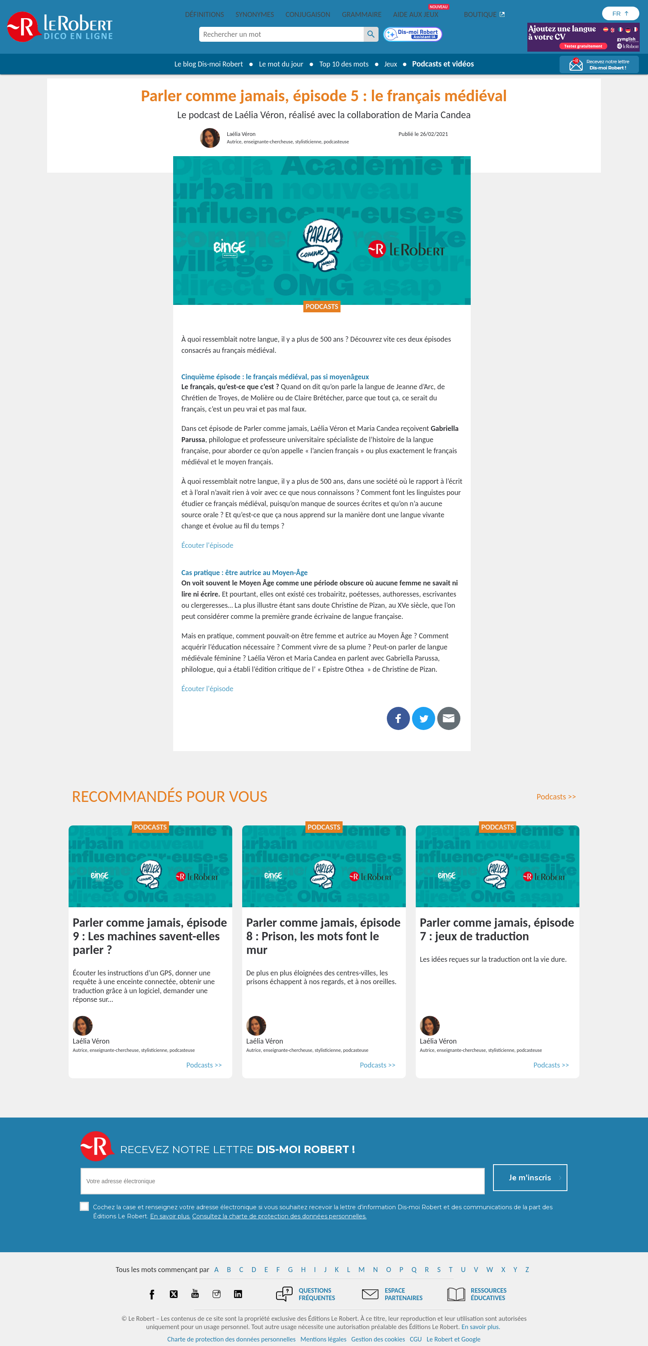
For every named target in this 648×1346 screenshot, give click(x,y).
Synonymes (255, 14)
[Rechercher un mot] (371, 34)
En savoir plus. (481, 1325)
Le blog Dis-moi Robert (204, 64)
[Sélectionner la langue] (620, 13)
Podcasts (321, 306)
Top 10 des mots (339, 64)
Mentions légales (323, 1337)
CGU (416, 1337)
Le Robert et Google (453, 1337)
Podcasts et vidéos (444, 63)
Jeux (387, 64)
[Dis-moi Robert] (414, 35)
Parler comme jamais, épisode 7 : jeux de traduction (497, 929)
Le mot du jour (277, 64)
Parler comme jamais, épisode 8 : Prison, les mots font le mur (323, 936)
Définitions (204, 14)
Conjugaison (308, 14)
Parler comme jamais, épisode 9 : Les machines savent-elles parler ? (150, 936)
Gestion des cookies (378, 1337)
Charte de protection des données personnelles (231, 1337)
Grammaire (361, 14)
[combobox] (281, 34)
